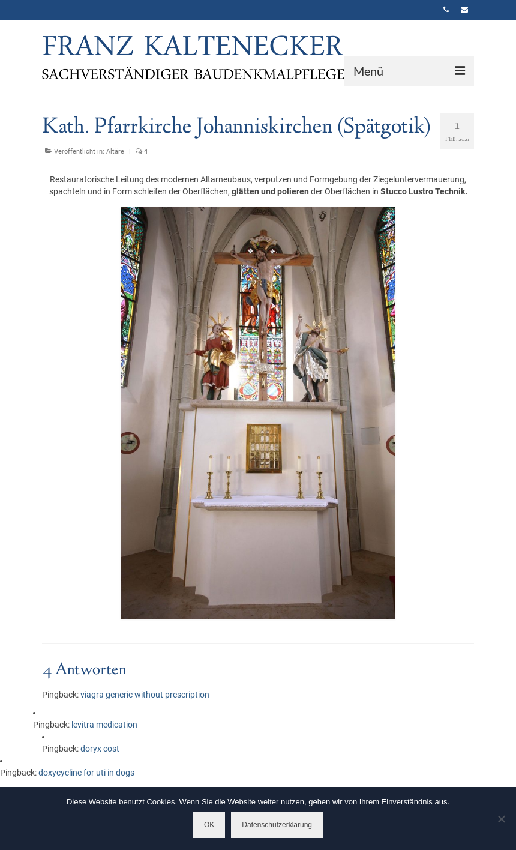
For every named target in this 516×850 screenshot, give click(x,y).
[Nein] (501, 819)
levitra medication (104, 724)
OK (209, 825)
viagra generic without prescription (144, 694)
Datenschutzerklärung (277, 825)
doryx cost (99, 748)
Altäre (115, 151)
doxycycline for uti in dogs (86, 772)
